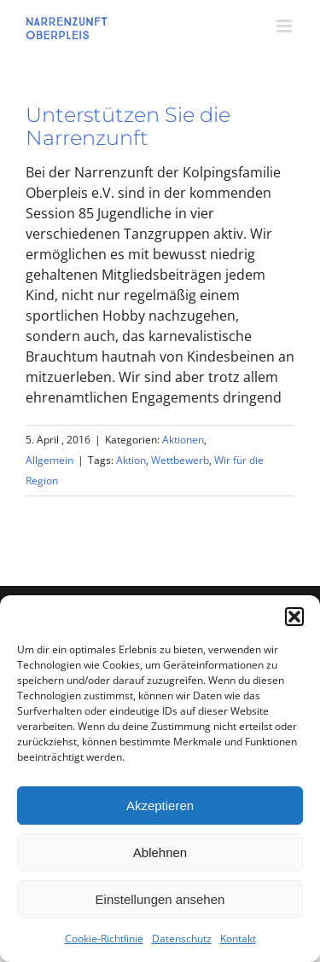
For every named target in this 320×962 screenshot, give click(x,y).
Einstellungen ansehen (160, 899)
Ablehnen (160, 852)
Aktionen (183, 439)
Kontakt (238, 938)
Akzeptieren (160, 805)
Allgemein (49, 460)
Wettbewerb (180, 460)
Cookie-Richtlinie (104, 938)
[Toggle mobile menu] (285, 26)
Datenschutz (182, 938)
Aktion (131, 460)
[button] (294, 616)
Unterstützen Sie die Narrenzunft (128, 126)
